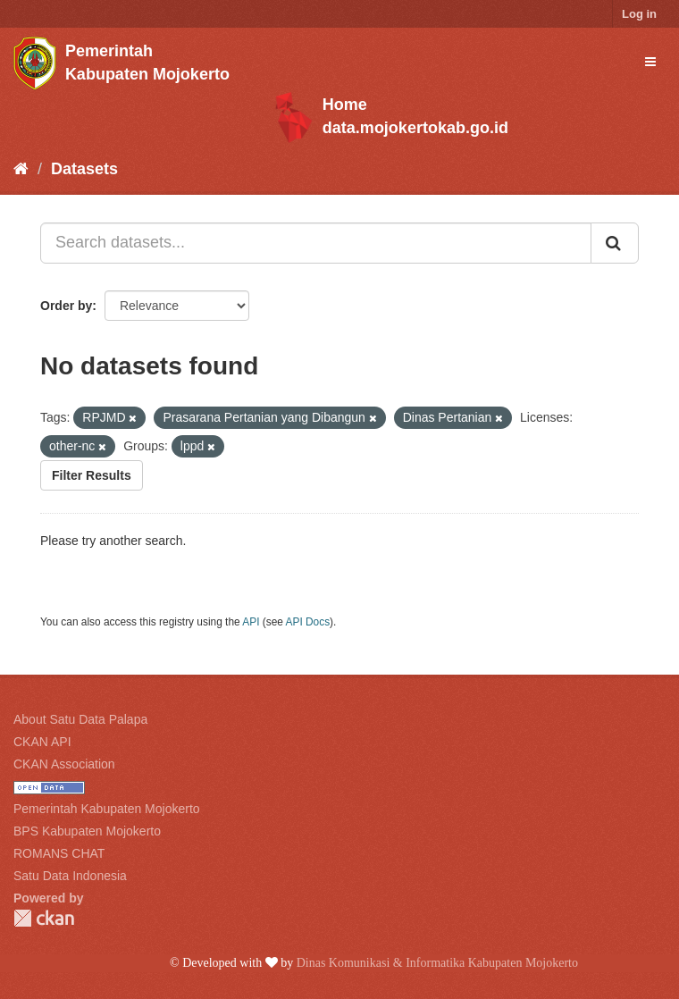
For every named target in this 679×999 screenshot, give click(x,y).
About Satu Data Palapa (80, 719)
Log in (639, 14)
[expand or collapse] (650, 62)
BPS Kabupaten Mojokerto (87, 831)
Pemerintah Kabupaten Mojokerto (106, 809)
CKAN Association (64, 764)
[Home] (21, 169)
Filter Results (91, 475)
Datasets (84, 169)
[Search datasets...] (315, 243)
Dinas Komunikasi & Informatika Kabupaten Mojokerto (437, 963)
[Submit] (615, 243)
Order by (66, 305)
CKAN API (42, 742)
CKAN (43, 918)
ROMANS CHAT (59, 853)
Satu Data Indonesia (70, 876)
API (250, 622)
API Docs (308, 622)
